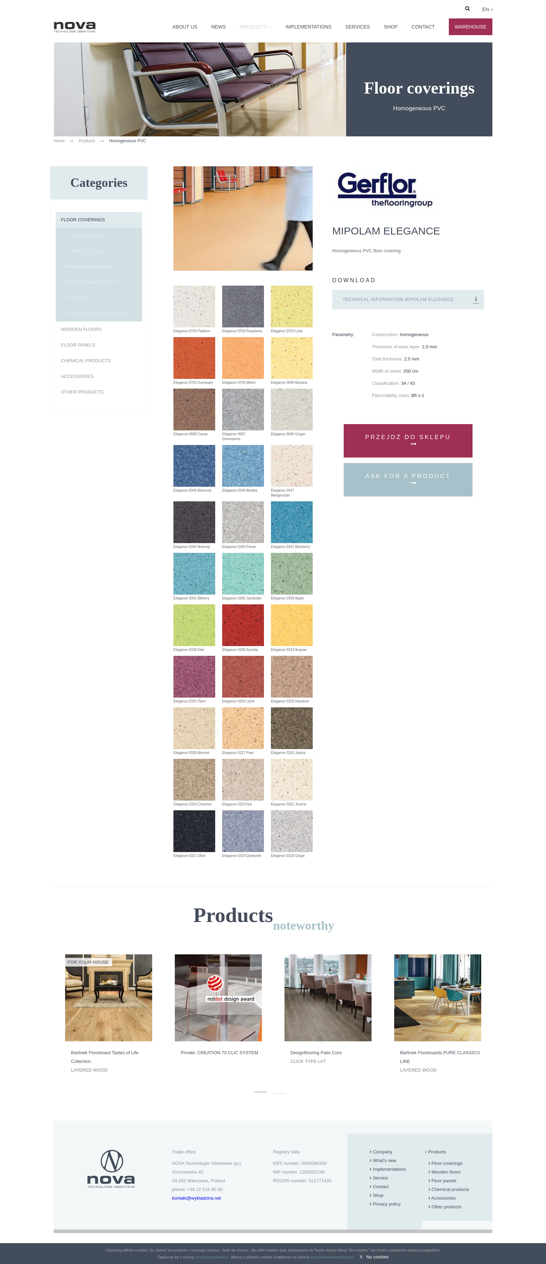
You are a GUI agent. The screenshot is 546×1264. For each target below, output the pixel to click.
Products (253, 27)
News (218, 27)
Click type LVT (308, 1061)
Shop (391, 27)
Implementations (309, 27)
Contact (423, 27)
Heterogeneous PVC (92, 282)
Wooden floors (81, 329)
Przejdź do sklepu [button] (408, 440)
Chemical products (86, 360)
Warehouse (470, 27)
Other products (82, 392)
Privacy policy (386, 1204)
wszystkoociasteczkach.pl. (333, 1257)
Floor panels (78, 345)
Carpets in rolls (87, 235)
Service (380, 1177)
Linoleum (77, 298)
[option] (108, 1014)
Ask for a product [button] (408, 479)
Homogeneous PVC (90, 266)
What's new (384, 1160)
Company (382, 1151)
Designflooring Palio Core (316, 1052)
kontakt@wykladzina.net (196, 1198)
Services (357, 27)
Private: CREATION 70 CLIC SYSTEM (219, 1052)
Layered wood (89, 1070)
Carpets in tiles (86, 251)
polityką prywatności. (212, 1257)
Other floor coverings (96, 313)
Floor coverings (83, 219)
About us (184, 27)
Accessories (77, 376)
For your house (88, 962)
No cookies (377, 1257)
